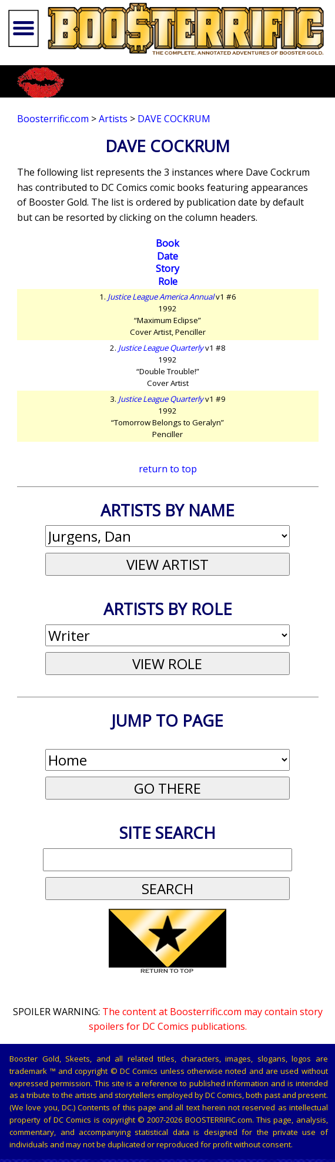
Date (167, 256)
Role (167, 281)
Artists (113, 118)
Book (167, 243)
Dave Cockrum (174, 118)
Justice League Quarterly (160, 347)
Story (167, 268)
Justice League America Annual (161, 296)
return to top (168, 468)
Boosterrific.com (53, 118)
